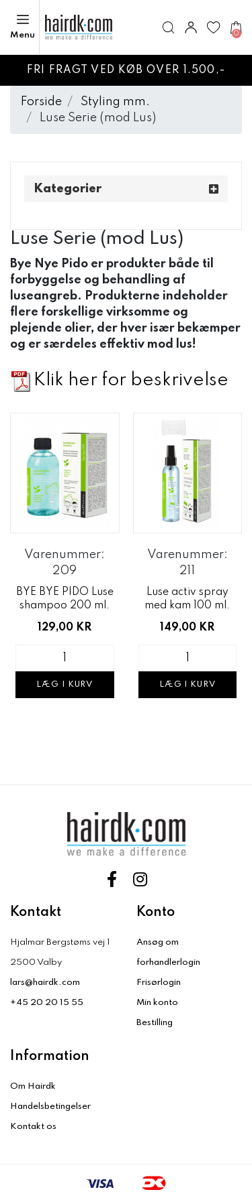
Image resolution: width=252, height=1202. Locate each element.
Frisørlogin (158, 982)
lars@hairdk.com (45, 982)
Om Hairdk (33, 1086)
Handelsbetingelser (50, 1106)
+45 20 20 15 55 (46, 1002)
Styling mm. (115, 102)
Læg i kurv (64, 685)
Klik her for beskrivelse (131, 380)
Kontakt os (33, 1126)
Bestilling (154, 1022)
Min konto (157, 1002)
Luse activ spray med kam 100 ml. (187, 599)
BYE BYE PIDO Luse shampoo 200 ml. (65, 599)
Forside (41, 102)
